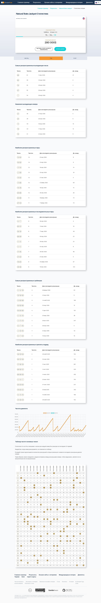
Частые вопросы (19, 581)
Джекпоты (89, 2)
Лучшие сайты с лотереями (53, 2)
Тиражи (17, 577)
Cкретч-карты (31, 577)
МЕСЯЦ (26, 58)
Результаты (53, 8)
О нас (58, 581)
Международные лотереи (74, 2)
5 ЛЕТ (75, 58)
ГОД (51, 58)
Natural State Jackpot (65, 8)
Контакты (64, 581)
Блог (23, 577)
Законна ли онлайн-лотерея (47, 581)
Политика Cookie (29, 583)
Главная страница (43, 8)
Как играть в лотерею (31, 581)
